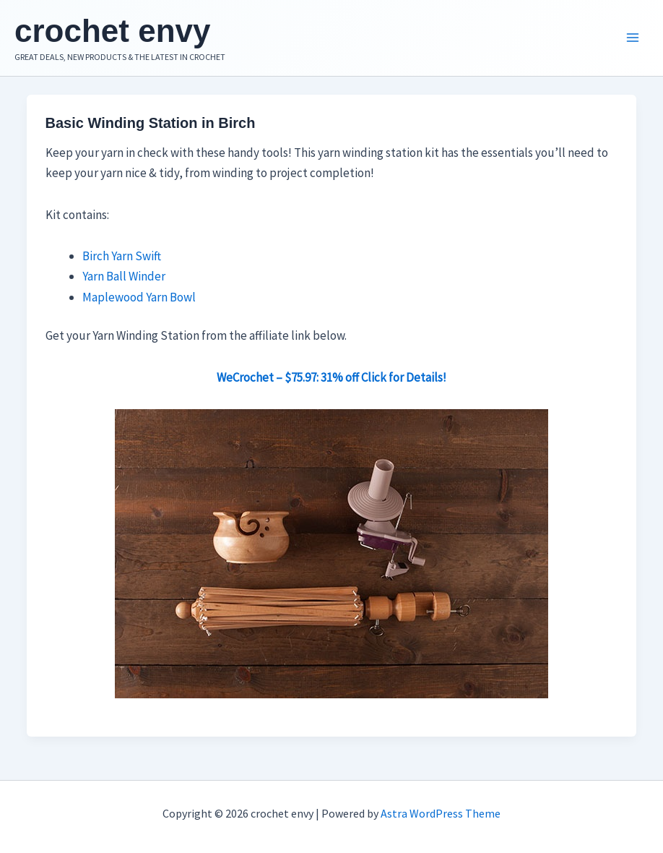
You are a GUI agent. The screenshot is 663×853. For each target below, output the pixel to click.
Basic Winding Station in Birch (151, 123)
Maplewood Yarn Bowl (139, 297)
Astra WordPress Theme (440, 813)
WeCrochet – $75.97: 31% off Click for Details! (331, 377)
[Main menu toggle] (633, 38)
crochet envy (112, 30)
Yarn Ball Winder (123, 276)
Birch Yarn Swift (121, 256)
